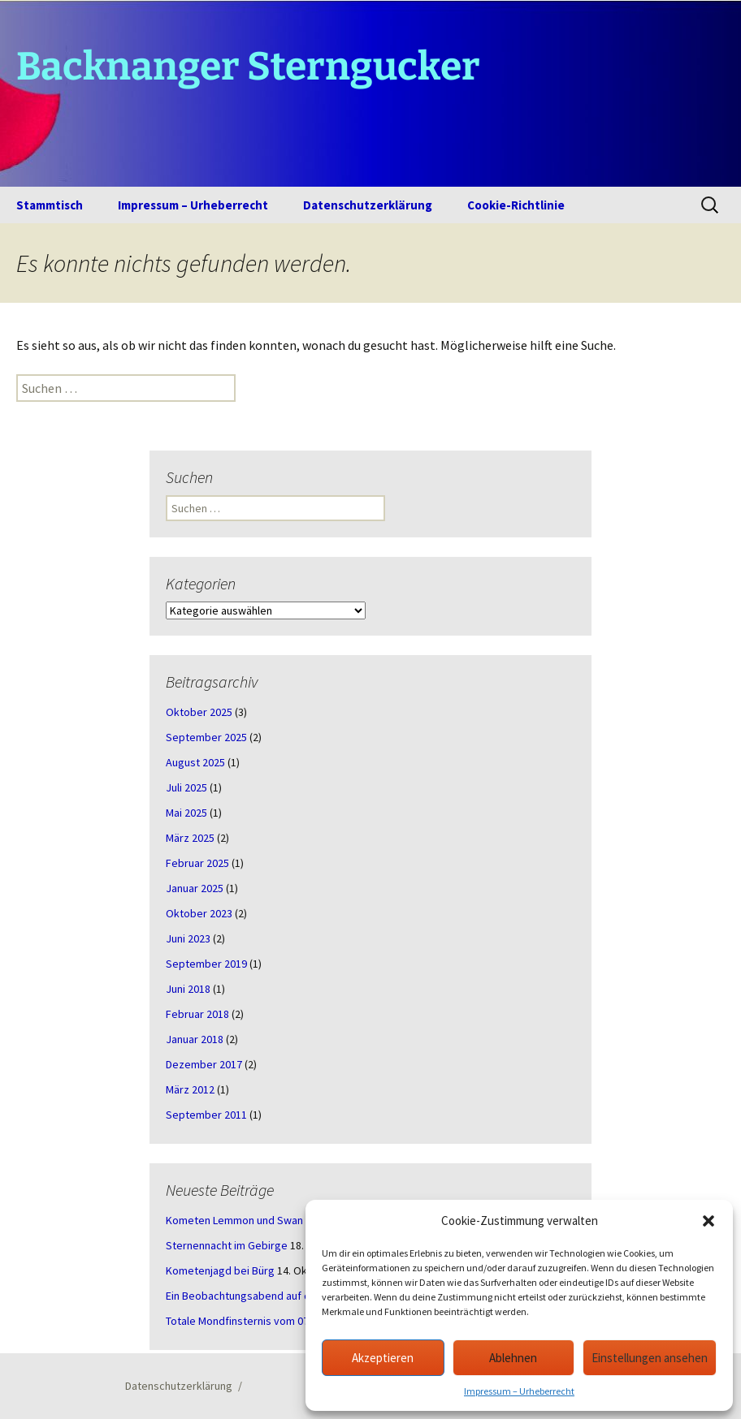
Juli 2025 (186, 787)
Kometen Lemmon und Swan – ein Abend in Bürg (282, 1220)
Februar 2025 (197, 863)
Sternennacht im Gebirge (227, 1245)
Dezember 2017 (204, 1064)
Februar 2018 (197, 1014)
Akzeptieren (383, 1357)
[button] (708, 1221)
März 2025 (190, 837)
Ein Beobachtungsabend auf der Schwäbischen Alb (288, 1295)
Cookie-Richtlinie (516, 205)
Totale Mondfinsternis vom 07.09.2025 (257, 1320)
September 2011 (206, 1114)
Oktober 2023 (199, 913)
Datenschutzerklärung (367, 205)
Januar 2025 (194, 888)
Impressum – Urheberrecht (519, 1391)
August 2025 (195, 762)
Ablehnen (513, 1357)
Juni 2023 (188, 938)
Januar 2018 (194, 1039)
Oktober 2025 (199, 712)
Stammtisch (49, 205)
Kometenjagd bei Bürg (220, 1270)
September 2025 (206, 737)
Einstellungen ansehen (650, 1357)
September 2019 (206, 963)
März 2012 (190, 1089)
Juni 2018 (188, 988)
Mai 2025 (186, 812)
